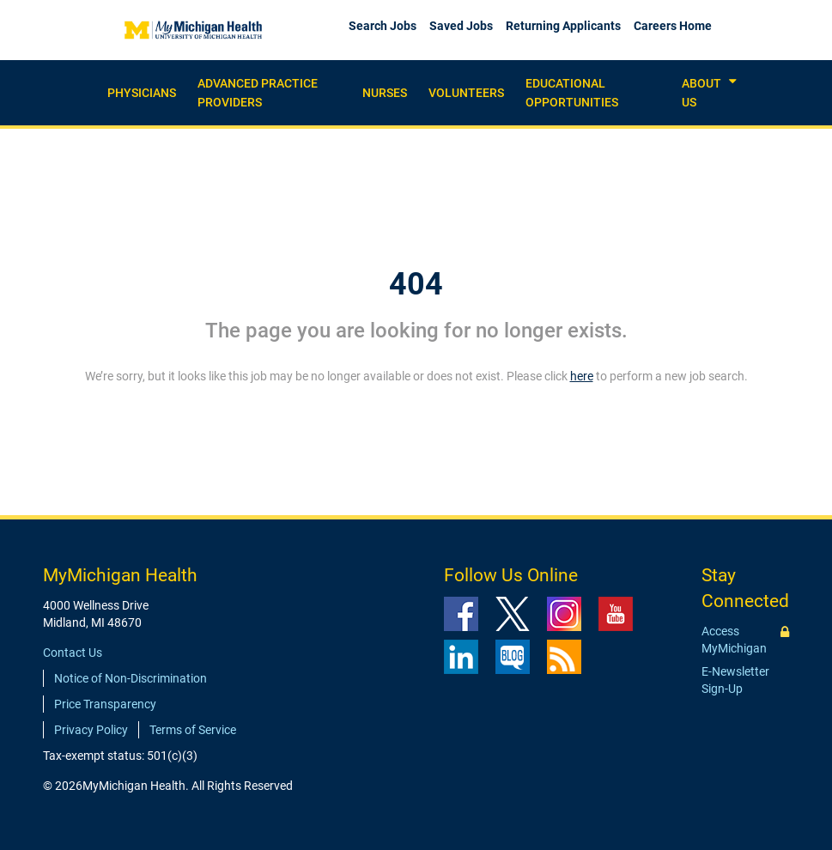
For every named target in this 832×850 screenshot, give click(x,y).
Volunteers (466, 93)
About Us (701, 92)
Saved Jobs (461, 26)
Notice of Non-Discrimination (130, 678)
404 (416, 284)
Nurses (384, 93)
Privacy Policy (91, 730)
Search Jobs (382, 26)
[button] (733, 82)
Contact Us (72, 652)
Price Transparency (105, 704)
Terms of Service (192, 730)
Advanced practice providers (257, 92)
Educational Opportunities (571, 92)
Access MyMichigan (734, 639)
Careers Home (673, 26)
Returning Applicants (563, 26)
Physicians (141, 93)
